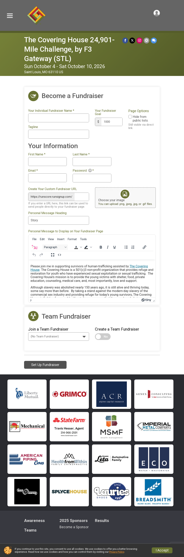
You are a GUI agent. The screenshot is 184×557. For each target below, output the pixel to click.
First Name (36, 154)
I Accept (162, 550)
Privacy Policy (116, 551)
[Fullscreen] (52, 254)
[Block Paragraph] (55, 246)
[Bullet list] (126, 246)
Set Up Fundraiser (45, 364)
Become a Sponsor (74, 526)
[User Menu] (156, 13)
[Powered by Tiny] (146, 299)
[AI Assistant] (34, 246)
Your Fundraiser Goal (105, 112)
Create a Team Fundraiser (117, 328)
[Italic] (107, 246)
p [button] (31, 299)
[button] (78, 246)
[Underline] (114, 246)
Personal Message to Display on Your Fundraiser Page (65, 231)
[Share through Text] (154, 40)
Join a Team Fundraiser (48, 328)
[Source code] (59, 254)
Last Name (81, 154)
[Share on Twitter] (133, 40)
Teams (30, 529)
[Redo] (41, 254)
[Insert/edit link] (144, 246)
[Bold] (100, 246)
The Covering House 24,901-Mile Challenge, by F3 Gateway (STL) (69, 49)
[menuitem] (34, 238)
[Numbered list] (133, 246)
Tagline (33, 127)
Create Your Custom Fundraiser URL (52, 189)
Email (33, 170)
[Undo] (34, 254)
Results (102, 520)
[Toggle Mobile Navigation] (10, 16)
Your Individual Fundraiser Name (51, 111)
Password (83, 170)
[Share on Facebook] (126, 40)
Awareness (34, 520)
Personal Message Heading (47, 212)
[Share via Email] (147, 40)
